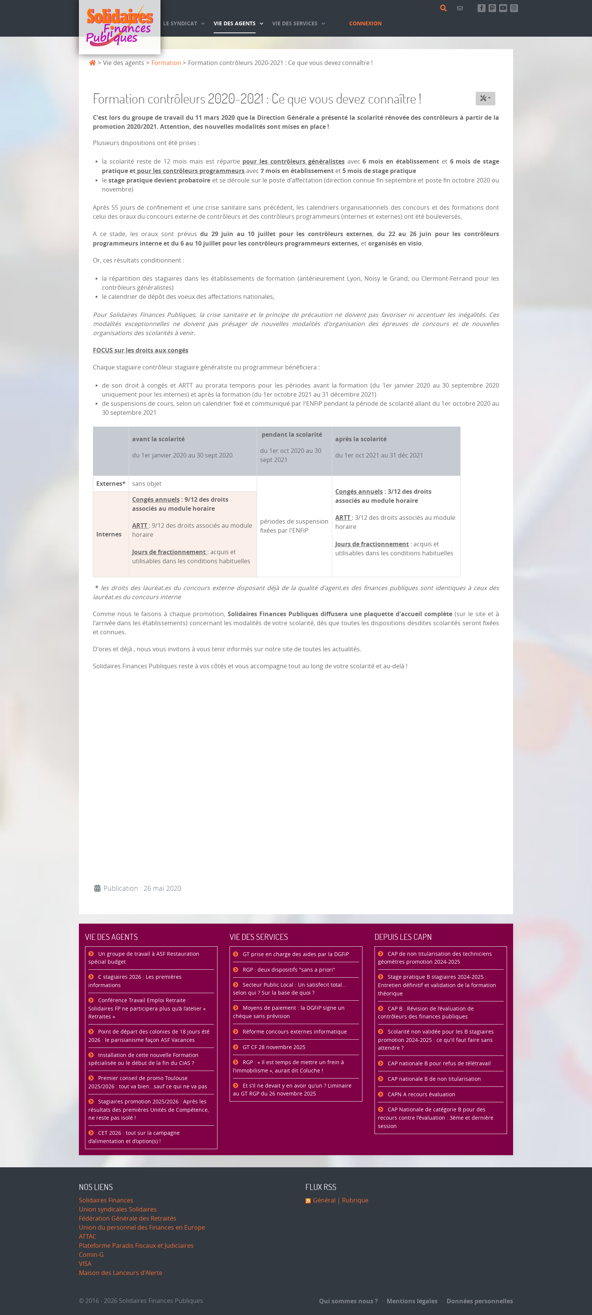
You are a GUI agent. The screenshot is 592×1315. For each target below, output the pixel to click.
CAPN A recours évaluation (420, 1094)
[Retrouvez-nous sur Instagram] (514, 8)
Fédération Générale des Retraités (127, 1218)
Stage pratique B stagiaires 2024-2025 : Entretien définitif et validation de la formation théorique (437, 985)
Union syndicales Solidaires (118, 1209)
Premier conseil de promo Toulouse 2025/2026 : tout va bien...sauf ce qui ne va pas (147, 1082)
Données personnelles (477, 1301)
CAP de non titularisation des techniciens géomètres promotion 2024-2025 (435, 958)
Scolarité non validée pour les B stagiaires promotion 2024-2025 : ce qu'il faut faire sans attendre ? (436, 1040)
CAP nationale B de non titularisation (433, 1079)
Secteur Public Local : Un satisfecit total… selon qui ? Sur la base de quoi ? (289, 989)
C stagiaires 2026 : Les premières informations (135, 981)
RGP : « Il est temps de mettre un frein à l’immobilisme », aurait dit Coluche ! (288, 1066)
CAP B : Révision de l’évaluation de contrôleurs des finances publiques (426, 1013)
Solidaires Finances (106, 1200)
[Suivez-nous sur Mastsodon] (492, 8)
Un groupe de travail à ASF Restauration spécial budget (143, 958)
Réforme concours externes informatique (294, 1032)
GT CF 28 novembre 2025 (273, 1047)
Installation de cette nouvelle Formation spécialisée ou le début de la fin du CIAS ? (143, 1059)
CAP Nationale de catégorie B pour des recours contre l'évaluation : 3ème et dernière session (435, 1117)
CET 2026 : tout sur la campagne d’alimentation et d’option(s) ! (134, 1137)
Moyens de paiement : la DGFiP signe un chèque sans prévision (289, 1012)
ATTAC (87, 1236)
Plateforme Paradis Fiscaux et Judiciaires (136, 1245)
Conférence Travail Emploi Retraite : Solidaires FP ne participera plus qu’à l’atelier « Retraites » (147, 1008)
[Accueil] (119, 27)
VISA (85, 1263)
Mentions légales (410, 1301)
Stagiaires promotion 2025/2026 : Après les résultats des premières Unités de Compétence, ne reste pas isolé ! (148, 1110)
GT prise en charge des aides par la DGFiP (295, 954)
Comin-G (91, 1254)
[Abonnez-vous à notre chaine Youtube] (503, 8)
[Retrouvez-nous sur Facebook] (482, 8)
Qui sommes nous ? (348, 1301)
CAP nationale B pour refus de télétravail (438, 1063)
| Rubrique (352, 1200)
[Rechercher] (445, 8)
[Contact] (461, 8)
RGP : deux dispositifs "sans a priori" (288, 970)
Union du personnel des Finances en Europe (142, 1227)
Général (324, 1200)
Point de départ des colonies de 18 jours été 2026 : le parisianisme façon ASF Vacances (149, 1036)
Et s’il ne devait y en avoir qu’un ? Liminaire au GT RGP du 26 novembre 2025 (292, 1090)
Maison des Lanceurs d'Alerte (120, 1272)
